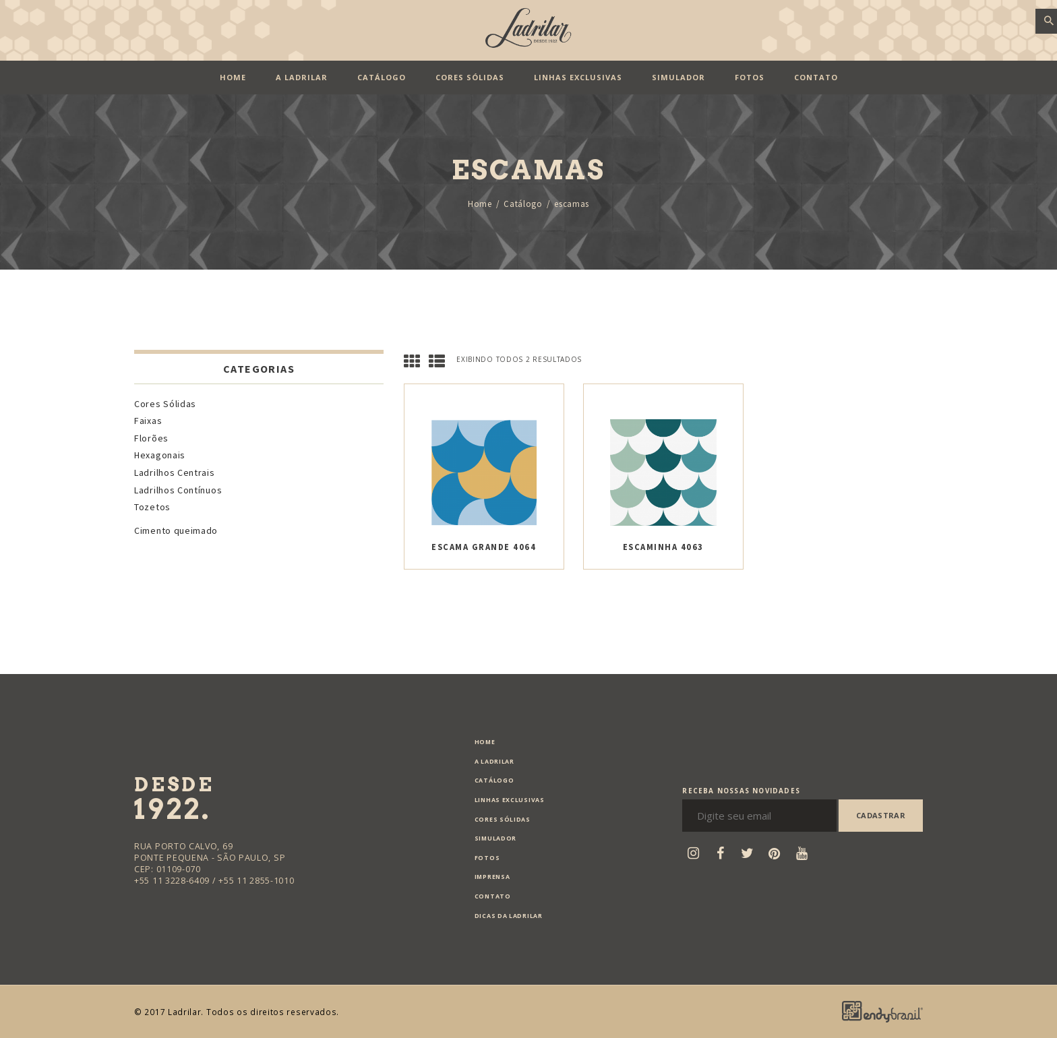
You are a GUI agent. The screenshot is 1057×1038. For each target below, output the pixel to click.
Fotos (487, 858)
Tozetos (152, 507)
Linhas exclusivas (510, 800)
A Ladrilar (494, 762)
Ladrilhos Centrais (174, 472)
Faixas (148, 421)
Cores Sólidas (165, 404)
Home (480, 204)
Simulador (495, 838)
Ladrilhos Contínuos (178, 490)
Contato (493, 896)
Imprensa (492, 877)
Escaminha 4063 (663, 547)
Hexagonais (159, 455)
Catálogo (523, 204)
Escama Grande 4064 (483, 547)
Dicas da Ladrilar (509, 916)
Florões (151, 438)
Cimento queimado (176, 530)
